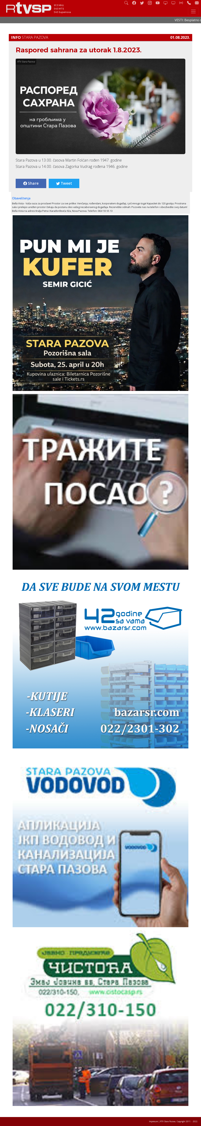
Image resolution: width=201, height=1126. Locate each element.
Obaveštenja (21, 198)
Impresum (153, 1121)
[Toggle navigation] (193, 11)
